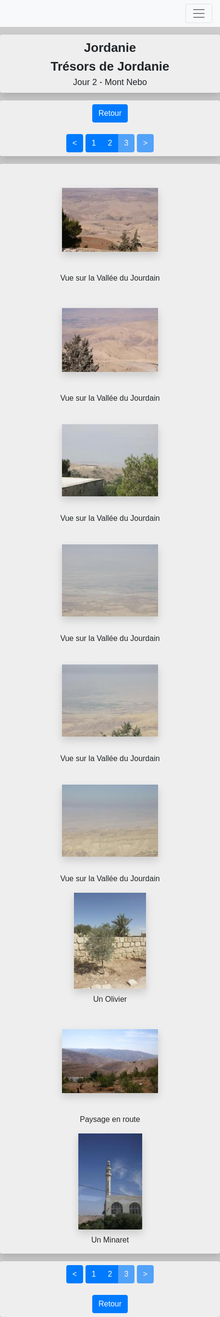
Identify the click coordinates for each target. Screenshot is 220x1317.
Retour (110, 113)
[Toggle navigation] (198, 13)
